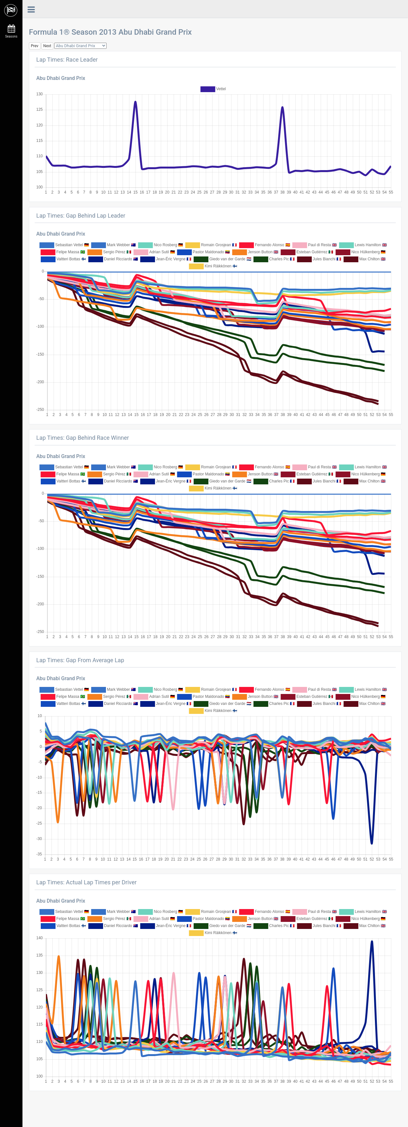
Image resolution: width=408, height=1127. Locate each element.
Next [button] (47, 46)
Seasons (11, 31)
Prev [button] (35, 46)
